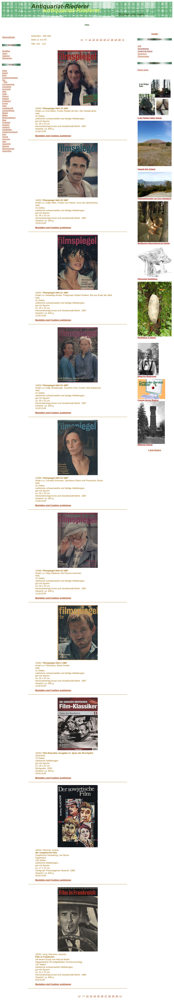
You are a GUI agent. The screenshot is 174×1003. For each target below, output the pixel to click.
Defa (5, 82)
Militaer (5, 115)
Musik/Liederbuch (8, 118)
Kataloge (5, 99)
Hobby (4, 94)
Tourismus (6, 139)
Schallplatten (7, 130)
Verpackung (142, 54)
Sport (4, 134)
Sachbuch (6, 127)
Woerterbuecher (8, 149)
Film (3, 80)
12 (90, 39)
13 (93, 39)
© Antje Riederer (154, 450)
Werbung (5, 146)
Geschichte (6, 89)
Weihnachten (7, 58)
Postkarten (6, 122)
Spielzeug (6, 56)
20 (119, 39)
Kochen (5, 103)
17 (108, 39)
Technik (5, 137)
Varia (4, 141)
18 (112, 39)
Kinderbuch (6, 101)
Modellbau (6, 51)
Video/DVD (6, 144)
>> (123, 39)
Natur (4, 120)
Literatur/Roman (8, 111)
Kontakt (154, 34)
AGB (139, 46)
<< (82, 39)
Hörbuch (5, 96)
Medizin (5, 113)
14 (97, 39)
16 (104, 39)
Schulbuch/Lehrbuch (10, 132)
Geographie (6, 87)
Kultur (4, 106)
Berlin (4, 75)
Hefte (4, 91)
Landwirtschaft (7, 108)
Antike (4, 71)
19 (116, 39)
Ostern (4, 53)
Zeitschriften (6, 151)
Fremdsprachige (8, 84)
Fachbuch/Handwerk (10, 78)
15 (101, 39)
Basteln (5, 73)
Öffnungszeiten (143, 56)
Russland (5, 125)
